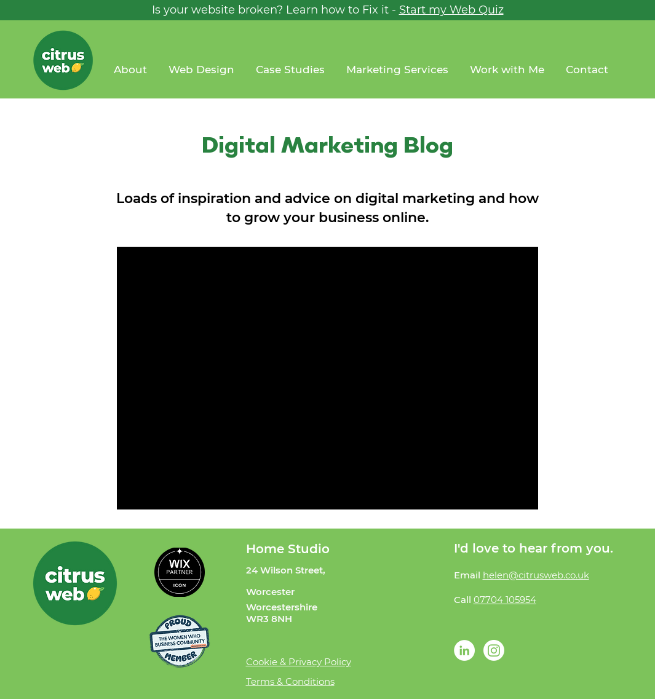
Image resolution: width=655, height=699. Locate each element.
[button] (509, 69)
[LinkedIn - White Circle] (464, 650)
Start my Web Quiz (451, 10)
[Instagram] (493, 650)
